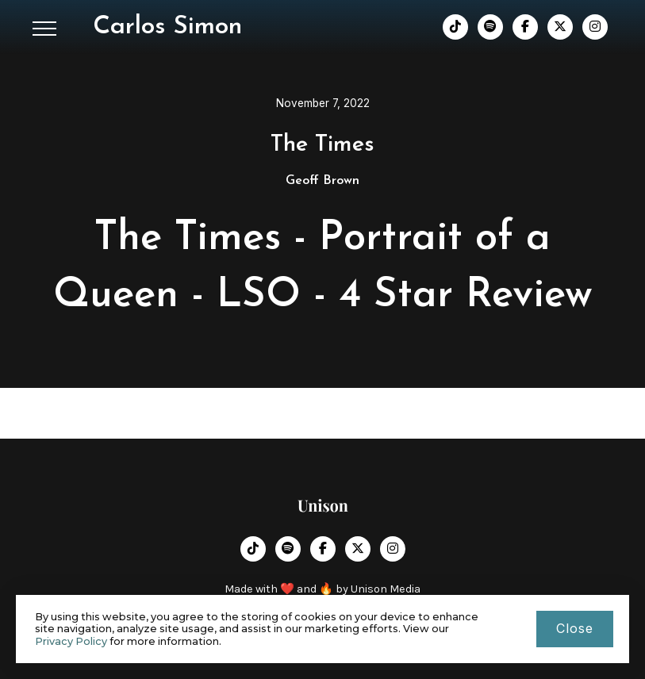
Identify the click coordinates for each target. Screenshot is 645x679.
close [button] (574, 628)
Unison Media (385, 589)
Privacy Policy (71, 641)
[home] (167, 27)
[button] (44, 29)
